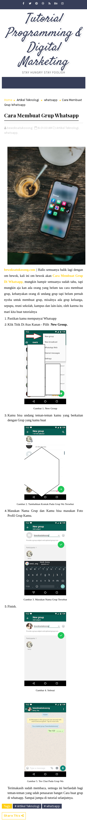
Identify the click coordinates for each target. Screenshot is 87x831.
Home (8, 100)
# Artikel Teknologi (27, 806)
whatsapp (51, 100)
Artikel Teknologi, (67, 128)
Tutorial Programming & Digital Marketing (43, 40)
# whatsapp (52, 806)
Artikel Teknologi (28, 100)
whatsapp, (11, 132)
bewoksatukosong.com (19, 270)
